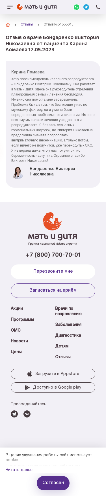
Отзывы (62, 357)
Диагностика (68, 336)
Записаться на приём (53, 290)
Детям (61, 346)
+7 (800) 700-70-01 (98, 7)
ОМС (15, 330)
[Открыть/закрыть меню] (10, 7)
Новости (19, 341)
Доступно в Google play (53, 387)
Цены (16, 352)
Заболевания (68, 325)
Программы (22, 320)
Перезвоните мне (53, 272)
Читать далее (19, 470)
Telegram (86, 7)
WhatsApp (76, 7)
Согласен (53, 483)
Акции (17, 309)
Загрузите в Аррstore (53, 374)
